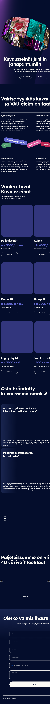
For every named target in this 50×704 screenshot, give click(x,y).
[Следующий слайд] (48, 581)
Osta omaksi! (25, 76)
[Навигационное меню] (46, 3)
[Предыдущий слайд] (1, 581)
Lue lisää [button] (9, 254)
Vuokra (40, 76)
